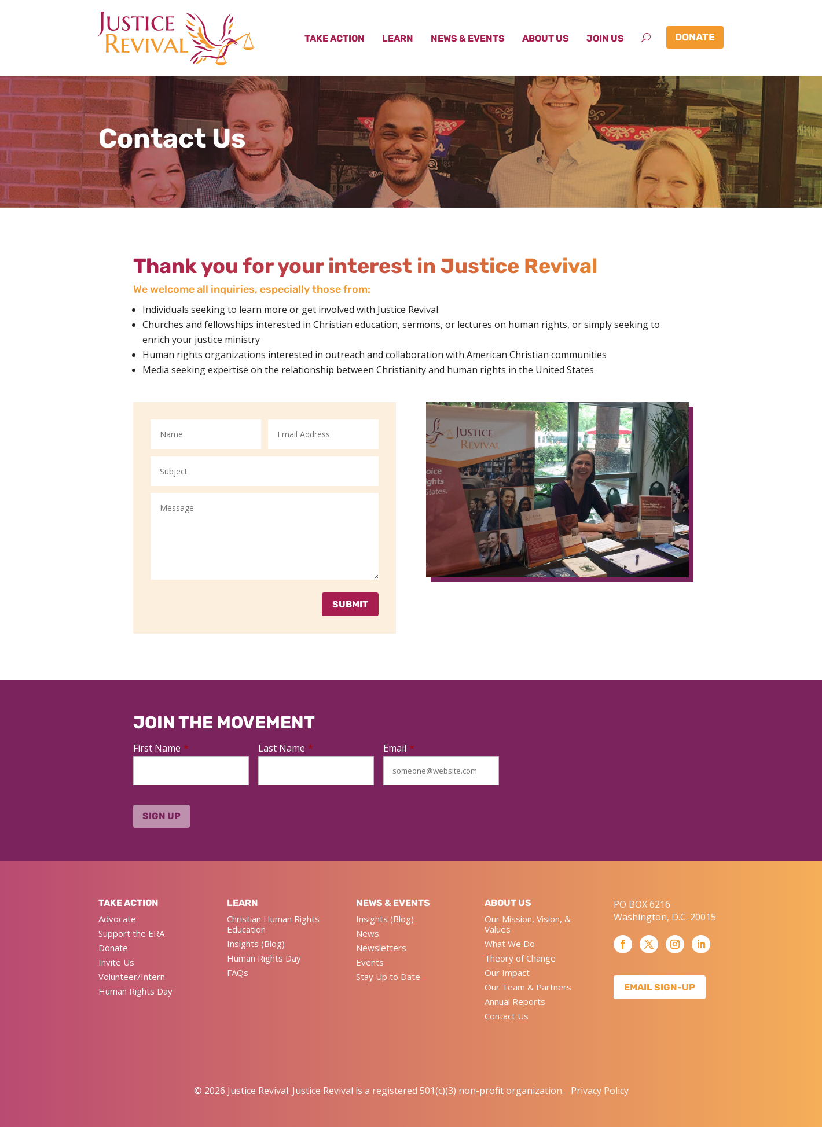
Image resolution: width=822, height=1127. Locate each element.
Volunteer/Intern (131, 976)
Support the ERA (131, 933)
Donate (695, 37)
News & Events (468, 38)
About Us (545, 38)
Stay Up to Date (388, 976)
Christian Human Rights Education (273, 924)
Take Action (334, 38)
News (367, 933)
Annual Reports (515, 1001)
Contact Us (507, 1016)
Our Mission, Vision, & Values (528, 924)
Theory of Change (520, 958)
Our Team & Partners (528, 987)
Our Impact (507, 972)
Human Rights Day (135, 991)
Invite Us (116, 962)
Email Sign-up (659, 987)
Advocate (117, 919)
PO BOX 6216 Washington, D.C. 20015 (665, 910)
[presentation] (568, 769)
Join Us (605, 38)
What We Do (510, 943)
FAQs (237, 972)
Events (370, 962)
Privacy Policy (600, 1090)
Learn (397, 38)
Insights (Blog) (256, 943)
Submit (350, 604)
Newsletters (381, 947)
